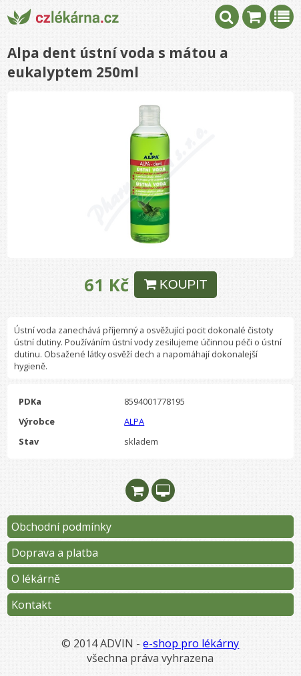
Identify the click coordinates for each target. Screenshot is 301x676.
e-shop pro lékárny (191, 643)
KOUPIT (176, 284)
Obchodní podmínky (61, 526)
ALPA (134, 421)
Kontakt (31, 604)
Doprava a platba (54, 552)
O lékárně (35, 578)
